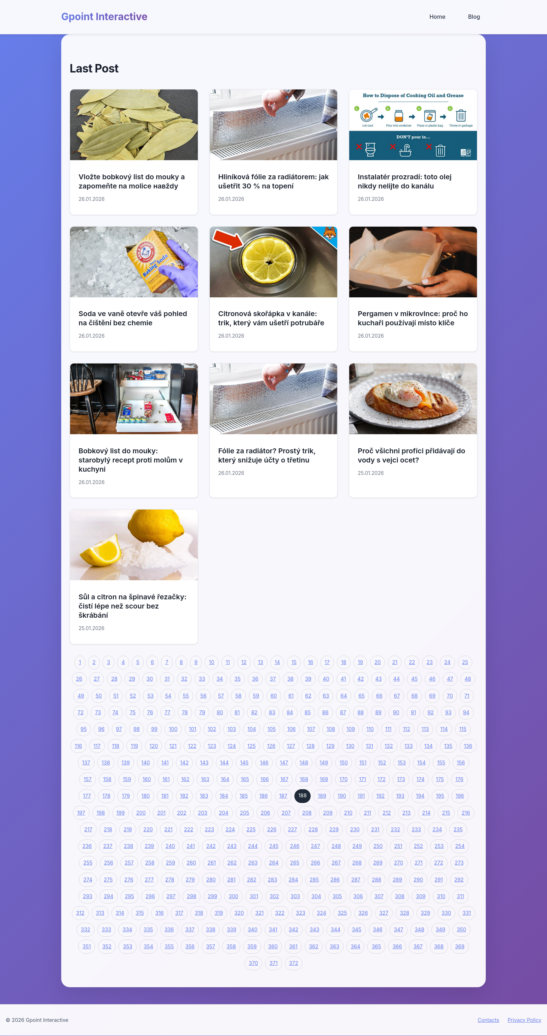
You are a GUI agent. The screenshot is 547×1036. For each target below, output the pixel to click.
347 (398, 930)
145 (244, 762)
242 (211, 846)
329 (425, 913)
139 (125, 762)
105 (271, 729)
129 (330, 746)
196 (460, 796)
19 (360, 662)
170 (344, 779)
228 (313, 829)
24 (447, 662)
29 (132, 679)
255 (87, 863)
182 (184, 796)
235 (458, 829)
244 (253, 846)
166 (264, 779)
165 (245, 779)
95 (84, 729)
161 (166, 779)
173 (401, 779)
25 (465, 662)
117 (96, 746)
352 (106, 946)
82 (254, 712)
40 (326, 679)
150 (344, 762)
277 (149, 880)
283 (272, 880)
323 (300, 913)
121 (173, 746)
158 (107, 779)
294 (108, 896)
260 (191, 863)
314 (120, 913)
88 (360, 712)
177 (87, 796)
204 (223, 813)
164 (225, 779)
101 (192, 729)
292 (458, 880)
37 (273, 679)
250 (377, 846)
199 (120, 813)
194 (420, 796)
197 (81, 813)
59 (256, 696)
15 (294, 662)
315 (140, 913)
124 (232, 746)
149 (323, 762)
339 (231, 930)
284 (293, 880)
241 (190, 846)
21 (395, 662)
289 (397, 880)
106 (291, 729)
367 (418, 946)
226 (271, 829)
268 (357, 863)
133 (408, 746)
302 (274, 896)
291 (438, 880)
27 (97, 679)
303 (295, 896)
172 (382, 779)
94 (466, 712)
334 (127, 930)
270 (398, 863)
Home (437, 16)
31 (167, 679)
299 (212, 896)
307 (379, 896)
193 (400, 796)
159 (127, 779)
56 (203, 696)
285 (314, 880)
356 (190, 946)
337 (190, 930)
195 (440, 796)
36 (255, 679)
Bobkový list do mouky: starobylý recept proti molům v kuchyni (131, 460)
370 (253, 963)
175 (440, 779)
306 (358, 896)
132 (389, 746)
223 (209, 829)
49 (81, 696)
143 (204, 762)
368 (439, 946)
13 (260, 662)
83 (272, 712)
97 (119, 729)
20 (377, 662)
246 (294, 846)
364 (355, 946)
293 (87, 896)
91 (413, 712)
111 (388, 729)
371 (274, 963)
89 (378, 712)
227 (292, 829)
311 (460, 896)
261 (212, 863)
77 (168, 712)
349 (440, 930)
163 (205, 779)
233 (416, 829)
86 (325, 712)
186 (263, 796)
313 (100, 913)
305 (337, 896)
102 (212, 729)
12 (244, 662)
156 (461, 762)
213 (406, 813)
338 (210, 930)
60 (274, 696)
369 (460, 946)
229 (334, 829)
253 (439, 846)
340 (252, 930)
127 (291, 746)
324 (321, 913)
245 (273, 846)
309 (421, 896)
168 (304, 779)
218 (108, 829)
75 (133, 712)
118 (116, 746)
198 (101, 813)
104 (251, 729)
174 (420, 779)
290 (418, 880)
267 (336, 863)
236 (87, 846)
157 (88, 779)
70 (450, 696)
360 (273, 946)
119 (134, 746)
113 (425, 729)
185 (244, 796)
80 (220, 712)
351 (86, 946)
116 (78, 746)
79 (202, 712)
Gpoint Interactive (104, 17)
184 (224, 796)
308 (399, 896)
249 (357, 846)
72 (80, 712)
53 (151, 696)
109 (350, 729)
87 (343, 712)
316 (159, 913)
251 (398, 846)
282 (251, 880)
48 (468, 679)
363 (334, 946)
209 (328, 813)
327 (383, 913)
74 (116, 712)
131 (369, 746)
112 (406, 729)
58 (238, 696)
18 (343, 662)
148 (304, 762)
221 (168, 829)
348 (419, 930)
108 (331, 729)
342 (293, 930)
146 (264, 762)
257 (129, 863)
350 (461, 930)
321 (259, 913)
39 (308, 679)
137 (86, 762)
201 (161, 813)
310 (441, 896)
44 (396, 679)
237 (108, 846)
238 (128, 846)
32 (184, 679)
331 (466, 913)
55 (186, 696)
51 (115, 696)
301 (254, 896)
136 (468, 746)
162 (185, 779)
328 (404, 913)
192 (380, 796)
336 (169, 930)
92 (430, 712)
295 (129, 896)
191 (361, 796)
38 (290, 679)
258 (149, 863)
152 (382, 762)
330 (446, 913)
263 (253, 863)
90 (396, 712)
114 (444, 729)
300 (233, 896)
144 (224, 762)
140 (145, 762)
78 (185, 712)
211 (367, 813)
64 (344, 696)
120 (154, 746)
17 (327, 662)
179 (126, 796)
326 (363, 913)
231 (375, 829)
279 (190, 880)
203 (202, 813)
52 (133, 696)
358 (231, 946)
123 (212, 746)
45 (414, 679)
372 (293, 963)
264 (273, 863)
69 (432, 696)
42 (360, 679)
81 (237, 712)
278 (169, 880)
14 (277, 662)
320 (239, 913)
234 (437, 829)
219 (127, 829)
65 (361, 696)
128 (310, 746)
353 (127, 946)
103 (232, 729)
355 (169, 946)
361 (293, 946)
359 (252, 946)
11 (228, 662)
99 (154, 729)
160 (147, 779)
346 (377, 930)
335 (148, 930)
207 (286, 813)
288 (376, 880)
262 (232, 863)
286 (335, 880)
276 (128, 880)
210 (348, 813)
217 (88, 829)
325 (342, 913)
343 (314, 930)
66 (379, 696)
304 (316, 896)
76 (150, 712)
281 (231, 880)
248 (336, 846)
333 (106, 930)
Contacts (488, 1020)
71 (466, 696)
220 (148, 829)
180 (146, 796)
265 (294, 863)
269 (378, 863)
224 (230, 829)
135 (448, 746)
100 (173, 729)
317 (179, 913)
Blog (474, 16)
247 (315, 846)
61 (291, 696)
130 (350, 746)
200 (141, 813)
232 (395, 829)
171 (362, 779)
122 (192, 746)
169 (324, 779)
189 (322, 796)
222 (188, 829)
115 (462, 729)
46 (432, 679)
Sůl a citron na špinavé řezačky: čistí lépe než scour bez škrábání (132, 606)
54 (168, 696)
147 (284, 762)
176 (459, 779)
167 (284, 779)
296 (150, 896)
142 (184, 762)
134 (428, 746)
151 (363, 762)
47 (450, 679)
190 (342, 796)
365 (376, 946)
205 (244, 813)
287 (356, 880)
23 (429, 662)
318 (199, 913)
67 (397, 696)
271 (419, 863)
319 (218, 913)
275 (108, 880)
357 (210, 946)
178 (106, 796)
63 (326, 696)
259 (170, 863)
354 (148, 946)
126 (271, 746)
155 (441, 762)
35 (238, 679)
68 (414, 696)
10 (211, 662)
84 (290, 712)
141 (165, 762)
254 (460, 846)
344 (335, 930)
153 (402, 762)
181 (165, 796)
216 (466, 813)
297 (170, 896)
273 (459, 863)
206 (265, 813)
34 (220, 679)
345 (357, 930)
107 (311, 729)
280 (211, 880)
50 (99, 696)
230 (355, 829)
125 (251, 746)
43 (378, 679)
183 (204, 796)
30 (149, 679)
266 (315, 863)
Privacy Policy (524, 1020)
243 (232, 846)
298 (191, 896)
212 (386, 813)
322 (279, 913)
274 (88, 880)
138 (106, 762)
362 (313, 946)
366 (397, 946)
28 (114, 679)
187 (283, 796)
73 (98, 712)
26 (79, 679)
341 (273, 930)
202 (181, 813)
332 (86, 930)
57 (221, 696)
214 (426, 813)
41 (343, 679)
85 (308, 712)
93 (448, 712)
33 (202, 679)
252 (418, 846)
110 (370, 729)
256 (108, 863)
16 (310, 662)
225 (250, 829)
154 (421, 762)
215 (446, 813)
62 (308, 696)
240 (170, 846)
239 (149, 846)
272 (438, 863)
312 (80, 913)
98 (136, 729)
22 (412, 662)
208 (307, 813)
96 (101, 729)
